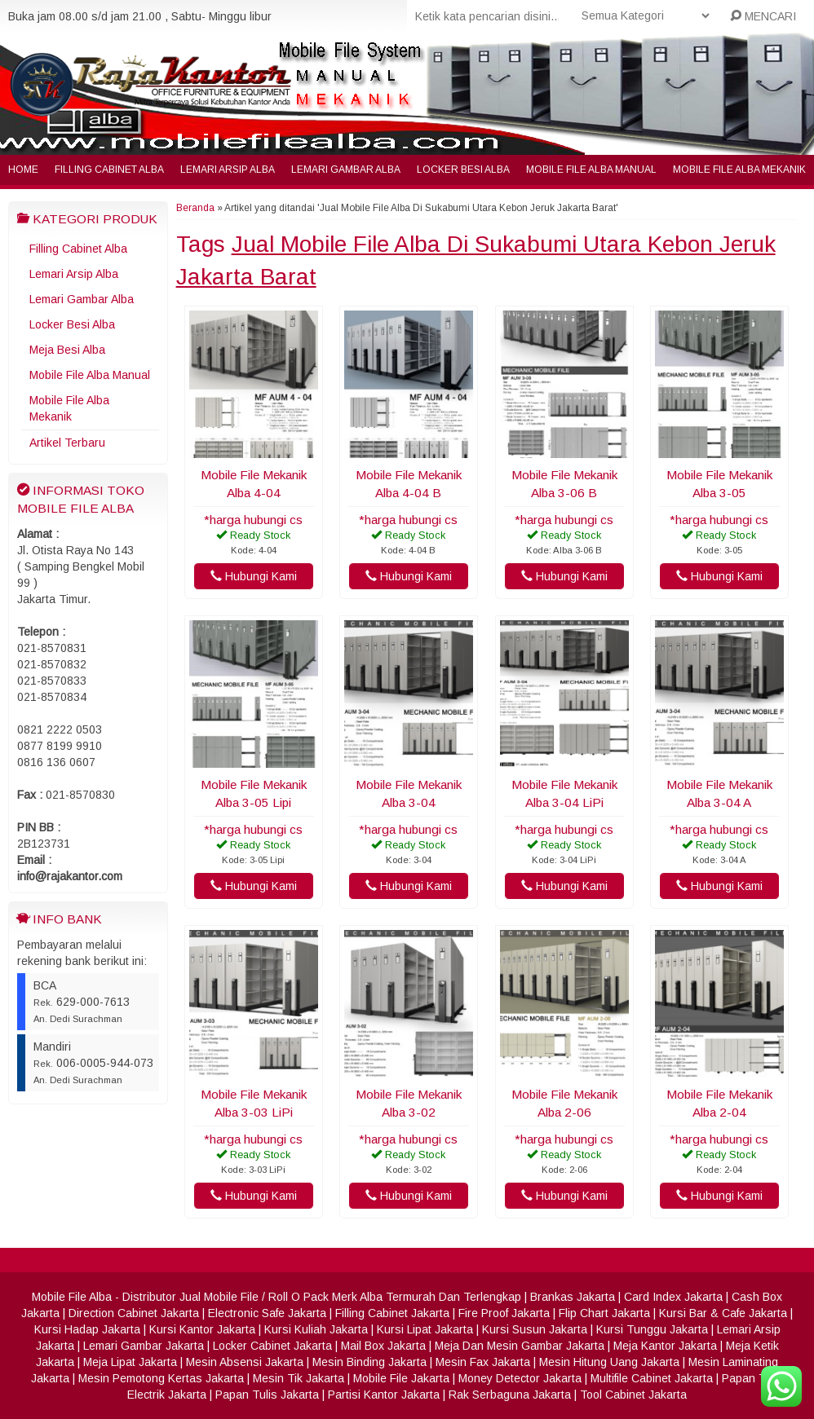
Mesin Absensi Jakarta (244, 1361)
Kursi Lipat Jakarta (425, 1329)
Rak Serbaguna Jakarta (510, 1394)
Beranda (195, 208)
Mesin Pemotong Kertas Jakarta (161, 1378)
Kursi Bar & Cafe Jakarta (723, 1313)
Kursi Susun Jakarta (534, 1329)
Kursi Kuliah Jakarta (316, 1329)
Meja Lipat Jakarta (130, 1361)
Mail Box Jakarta (383, 1345)
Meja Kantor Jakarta (665, 1345)
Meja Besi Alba (67, 349)
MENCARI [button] (763, 16)
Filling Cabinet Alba (109, 169)
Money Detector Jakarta (520, 1378)
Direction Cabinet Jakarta (134, 1313)
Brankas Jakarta (572, 1296)
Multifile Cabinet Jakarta (652, 1378)
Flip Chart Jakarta (604, 1313)
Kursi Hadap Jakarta (87, 1329)
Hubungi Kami (253, 576)
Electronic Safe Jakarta (267, 1313)
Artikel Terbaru (67, 442)
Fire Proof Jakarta (504, 1313)
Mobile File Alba (72, 1296)
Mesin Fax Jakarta (483, 1361)
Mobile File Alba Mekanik (739, 169)
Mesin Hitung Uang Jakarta (609, 1361)
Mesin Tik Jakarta (298, 1378)
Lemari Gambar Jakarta (143, 1345)
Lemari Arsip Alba (227, 169)
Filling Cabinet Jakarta (392, 1313)
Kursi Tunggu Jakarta (652, 1329)
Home (23, 169)
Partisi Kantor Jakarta (384, 1394)
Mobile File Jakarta (401, 1378)
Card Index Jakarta (673, 1296)
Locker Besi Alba (463, 169)
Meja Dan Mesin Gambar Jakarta (519, 1345)
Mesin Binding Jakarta (369, 1361)
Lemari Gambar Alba (345, 169)
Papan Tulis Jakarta (267, 1394)
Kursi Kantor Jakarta (202, 1329)
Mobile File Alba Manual (591, 169)
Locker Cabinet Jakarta (272, 1345)
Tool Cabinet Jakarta (633, 1394)
